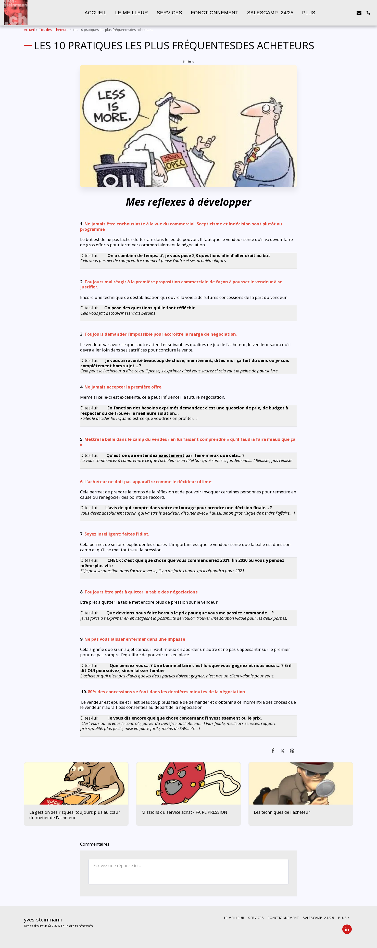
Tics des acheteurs (53, 29)
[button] (340, 12)
